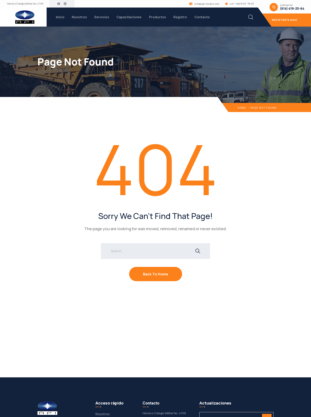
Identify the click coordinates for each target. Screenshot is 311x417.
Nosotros (79, 17)
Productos (157, 17)
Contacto (202, 17)
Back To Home (155, 274)
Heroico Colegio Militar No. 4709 (25, 3)
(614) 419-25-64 (292, 9)
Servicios (101, 17)
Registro (180, 17)
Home (242, 107)
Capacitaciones (129, 17)
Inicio (60, 17)
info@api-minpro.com (206, 4)
